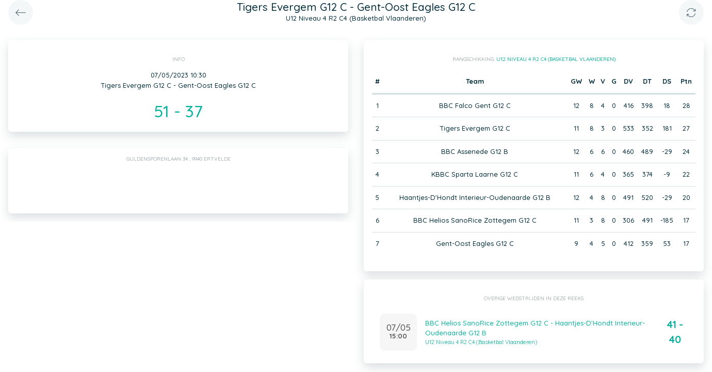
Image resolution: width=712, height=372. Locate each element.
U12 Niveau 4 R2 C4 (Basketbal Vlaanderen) (556, 59)
